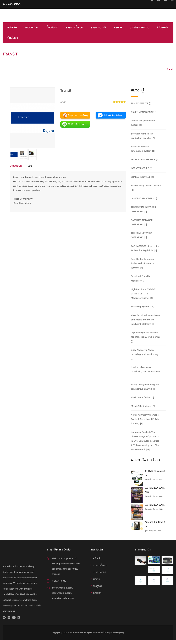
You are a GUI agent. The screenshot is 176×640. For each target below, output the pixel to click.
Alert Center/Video (142, 397)
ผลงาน (118, 27)
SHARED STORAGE (142, 177)
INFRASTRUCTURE (141, 168)
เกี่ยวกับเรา (52, 27)
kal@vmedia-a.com (61, 593)
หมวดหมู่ (31, 27)
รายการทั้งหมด (74, 27)
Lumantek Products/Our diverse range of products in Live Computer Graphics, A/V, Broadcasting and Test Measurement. (145, 440)
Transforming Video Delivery (146, 188)
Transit (170, 69)
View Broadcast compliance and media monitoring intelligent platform (145, 319)
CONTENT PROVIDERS (144, 198)
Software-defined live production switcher (143, 136)
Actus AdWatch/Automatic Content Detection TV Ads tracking (145, 419)
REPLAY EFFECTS (141, 103)
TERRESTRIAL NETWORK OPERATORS (143, 209)
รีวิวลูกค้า (162, 27)
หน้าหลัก (12, 27)
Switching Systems (142, 307)
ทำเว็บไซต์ (104, 632)
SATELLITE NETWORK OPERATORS (142, 222)
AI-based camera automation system (143, 149)
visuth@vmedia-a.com (63, 598)
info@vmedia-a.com (62, 588)
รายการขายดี (98, 27)
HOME (170, 54)
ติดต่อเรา (12, 37)
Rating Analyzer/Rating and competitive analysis (145, 387)
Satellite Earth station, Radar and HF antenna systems (142, 263)
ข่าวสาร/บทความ (139, 27)
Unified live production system (143, 123)
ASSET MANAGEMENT (144, 112)
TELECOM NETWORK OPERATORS (141, 235)
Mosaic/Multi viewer (143, 406)
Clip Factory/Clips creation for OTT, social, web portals (145, 337)
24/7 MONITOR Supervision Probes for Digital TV (145, 248)
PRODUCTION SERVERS (144, 160)
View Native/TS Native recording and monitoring (144, 354)
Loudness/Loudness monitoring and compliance (145, 371)
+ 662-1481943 (11, 4)
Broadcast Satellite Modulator (140, 278)
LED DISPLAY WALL (154, 505)
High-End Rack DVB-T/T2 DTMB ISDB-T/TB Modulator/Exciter (144, 293)
